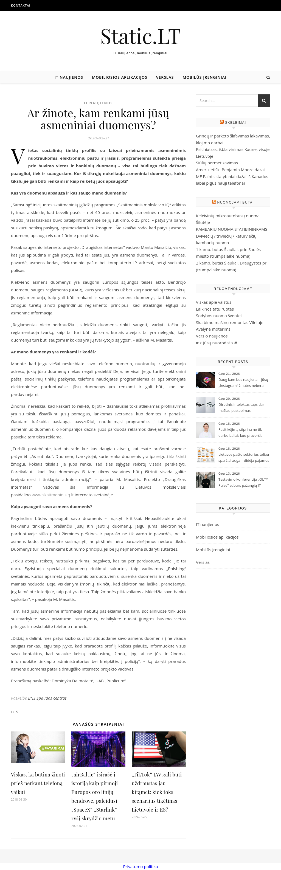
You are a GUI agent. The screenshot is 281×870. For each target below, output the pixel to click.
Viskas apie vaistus (213, 302)
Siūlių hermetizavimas (217, 162)
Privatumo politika (140, 866)
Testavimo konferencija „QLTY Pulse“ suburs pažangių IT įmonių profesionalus (243, 483)
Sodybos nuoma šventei (219, 315)
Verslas (165, 77)
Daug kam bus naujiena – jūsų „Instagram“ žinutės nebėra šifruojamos (243, 383)
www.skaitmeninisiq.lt (53, 494)
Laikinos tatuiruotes (215, 309)
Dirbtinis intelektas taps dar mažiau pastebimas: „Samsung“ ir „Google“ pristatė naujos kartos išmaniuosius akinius (243, 408)
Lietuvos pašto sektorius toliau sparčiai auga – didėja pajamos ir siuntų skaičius (243, 458)
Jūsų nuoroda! (216, 342)
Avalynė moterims (213, 329)
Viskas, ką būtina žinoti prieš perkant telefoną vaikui (38, 783)
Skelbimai (235, 123)
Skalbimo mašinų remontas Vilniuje (229, 322)
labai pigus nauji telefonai (220, 183)
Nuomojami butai (235, 202)
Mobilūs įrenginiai (204, 77)
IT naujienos (69, 77)
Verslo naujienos (211, 336)
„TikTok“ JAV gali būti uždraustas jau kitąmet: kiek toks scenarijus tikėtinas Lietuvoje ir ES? (157, 792)
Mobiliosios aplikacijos (119, 77)
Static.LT (140, 35)
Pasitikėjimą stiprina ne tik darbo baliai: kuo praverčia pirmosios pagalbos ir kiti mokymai (240, 433)
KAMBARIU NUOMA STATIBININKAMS (231, 229)
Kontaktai (20, 5)
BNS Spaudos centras (47, 698)
